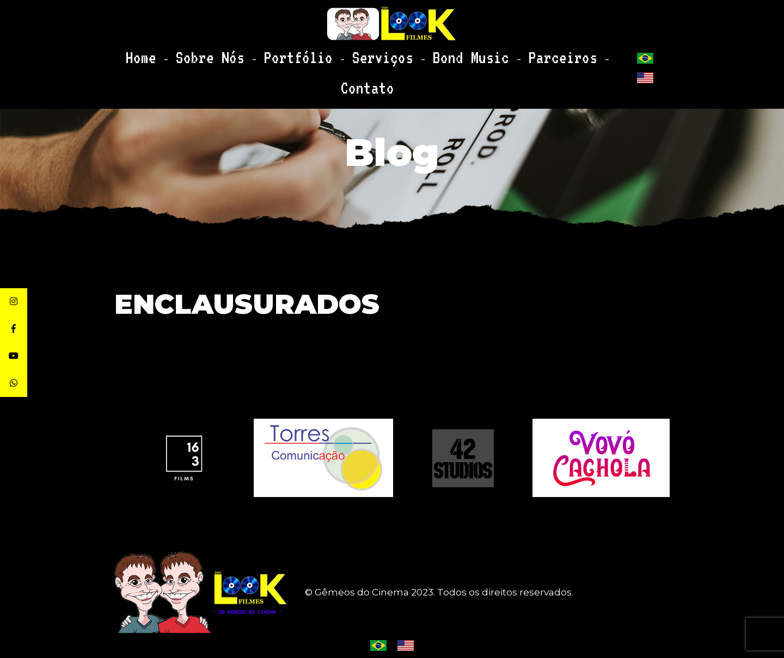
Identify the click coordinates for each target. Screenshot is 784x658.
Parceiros (486, 53)
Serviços (356, 53)
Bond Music (419, 53)
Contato (545, 53)
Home (179, 53)
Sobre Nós (231, 53)
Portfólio (295, 53)
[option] (462, 458)
